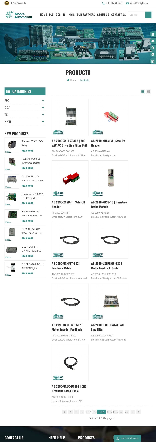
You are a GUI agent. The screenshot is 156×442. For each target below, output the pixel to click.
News (51, 317)
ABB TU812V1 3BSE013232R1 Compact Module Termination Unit (93, 338)
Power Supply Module (124, 328)
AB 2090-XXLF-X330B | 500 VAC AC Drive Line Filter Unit (67, 138)
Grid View (143, 92)
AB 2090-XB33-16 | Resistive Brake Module (66, 193)
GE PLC (117, 306)
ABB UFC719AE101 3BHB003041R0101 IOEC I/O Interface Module (93, 322)
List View (148, 92)
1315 (109, 272)
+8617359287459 (114, 3)
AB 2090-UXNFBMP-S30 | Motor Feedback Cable (133, 193)
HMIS (72, 14)
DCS (58, 14)
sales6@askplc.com (139, 3)
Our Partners (86, 14)
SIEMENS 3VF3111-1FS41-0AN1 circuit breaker (31, 232)
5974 (127, 272)
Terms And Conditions (60, 333)
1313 (94, 272)
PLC (51, 14)
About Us (103, 14)
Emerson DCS (120, 317)
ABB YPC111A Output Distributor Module (93, 333)
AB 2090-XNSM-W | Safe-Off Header (97, 137)
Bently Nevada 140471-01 (126, 333)
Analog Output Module (125, 354)
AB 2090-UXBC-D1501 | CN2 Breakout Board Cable (133, 249)
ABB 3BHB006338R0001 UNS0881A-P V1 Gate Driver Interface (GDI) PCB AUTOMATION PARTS (93, 354)
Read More (27, 151)
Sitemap (53, 338)
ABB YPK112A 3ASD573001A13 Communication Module (93, 306)
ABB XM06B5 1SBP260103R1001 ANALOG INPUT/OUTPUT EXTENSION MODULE (93, 328)
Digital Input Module (124, 322)
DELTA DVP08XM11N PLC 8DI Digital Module (32, 267)
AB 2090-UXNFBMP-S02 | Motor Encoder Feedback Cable (65, 249)
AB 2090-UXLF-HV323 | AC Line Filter (100, 249)
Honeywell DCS (121, 312)
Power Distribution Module (127, 349)
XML (51, 343)
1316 (115, 272)
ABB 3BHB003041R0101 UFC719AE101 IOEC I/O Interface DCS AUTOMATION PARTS (93, 343)
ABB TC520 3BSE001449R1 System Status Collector (93, 349)
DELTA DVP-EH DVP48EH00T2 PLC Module (31, 249)
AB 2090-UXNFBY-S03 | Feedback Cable (100, 193)
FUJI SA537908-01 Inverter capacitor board (31, 161)
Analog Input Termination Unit (128, 338)
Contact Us (118, 14)
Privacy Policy (55, 349)
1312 (88, 272)
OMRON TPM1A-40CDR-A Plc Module (32, 178)
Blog (51, 328)
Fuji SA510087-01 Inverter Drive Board (32, 213)
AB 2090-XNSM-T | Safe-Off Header (131, 137)
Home (43, 14)
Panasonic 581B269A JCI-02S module (32, 196)
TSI (64, 14)
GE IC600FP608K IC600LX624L (128, 343)
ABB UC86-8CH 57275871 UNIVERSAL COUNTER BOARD (93, 317)
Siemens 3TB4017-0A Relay (33, 143)
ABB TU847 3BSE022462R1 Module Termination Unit (93, 312)
